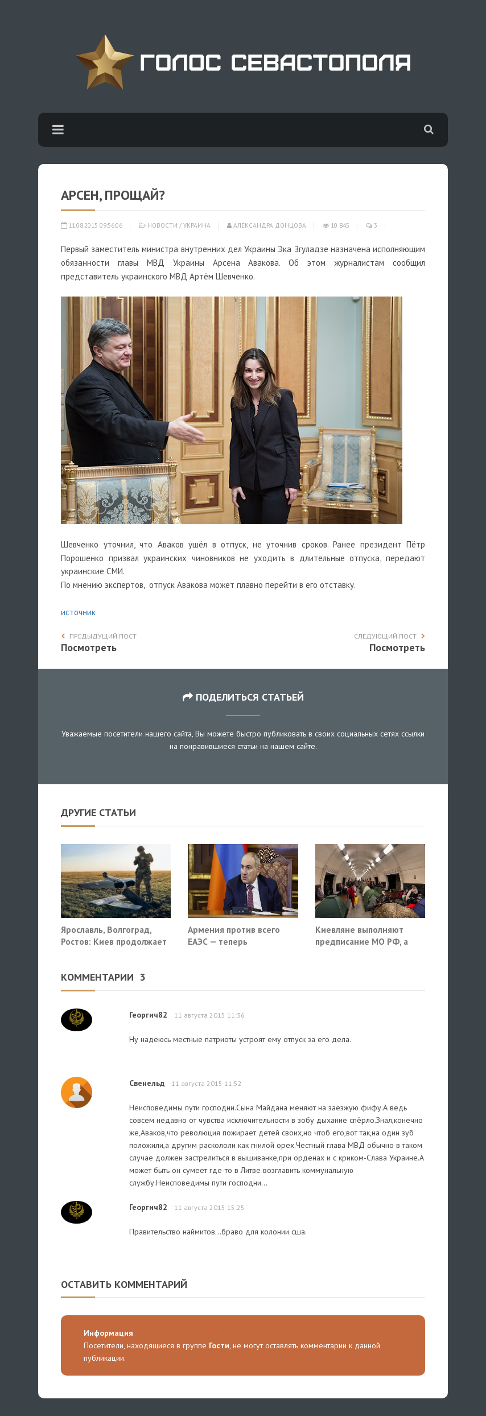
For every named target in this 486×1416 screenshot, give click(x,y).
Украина (197, 225)
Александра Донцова (266, 225)
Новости (162, 225)
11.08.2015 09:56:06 (91, 225)
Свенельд (146, 1083)
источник (78, 612)
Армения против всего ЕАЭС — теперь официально (234, 942)
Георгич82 (148, 1015)
